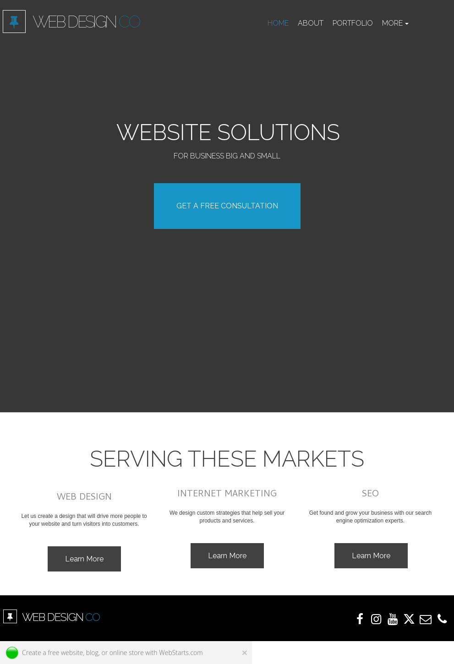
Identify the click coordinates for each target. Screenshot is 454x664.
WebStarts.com (180, 653)
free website (65, 653)
